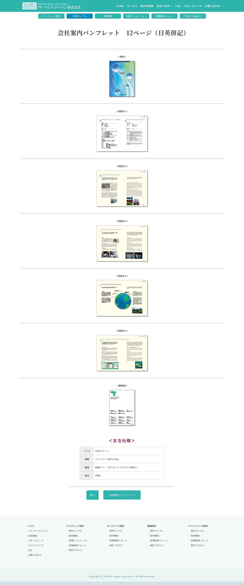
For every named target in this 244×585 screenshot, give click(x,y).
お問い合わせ (212, 6)
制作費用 (107, 16)
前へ (92, 497)
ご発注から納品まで (193, 16)
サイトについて (36, 547)
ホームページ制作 (115, 528)
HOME (120, 6)
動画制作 (151, 528)
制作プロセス (75, 552)
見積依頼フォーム (164, 16)
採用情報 (32, 538)
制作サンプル (79, 16)
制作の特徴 (147, 6)
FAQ (177, 6)
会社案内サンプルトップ (122, 497)
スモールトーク (193, 6)
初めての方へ (164, 6)
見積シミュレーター (136, 16)
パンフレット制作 (51, 16)
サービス (132, 6)
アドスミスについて (38, 533)
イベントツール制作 (198, 528)
